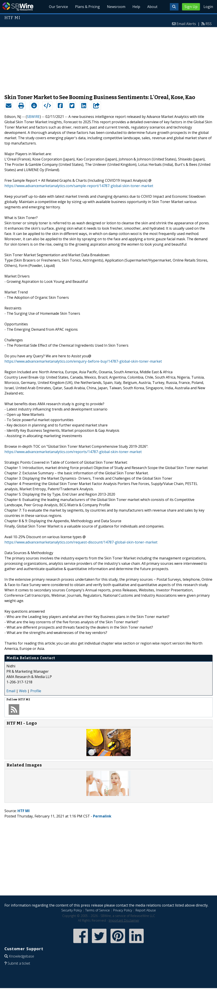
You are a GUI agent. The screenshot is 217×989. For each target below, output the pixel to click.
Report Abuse (146, 910)
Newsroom (116, 6)
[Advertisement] (108, 58)
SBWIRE (33, 116)
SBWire (17, 6)
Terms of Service (97, 910)
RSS (208, 23)
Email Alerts (186, 23)
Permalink (102, 816)
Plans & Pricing (87, 6)
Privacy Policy (122, 910)
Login (208, 6)
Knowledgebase (21, 956)
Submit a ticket (19, 963)
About (152, 6)
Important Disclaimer (124, 920)
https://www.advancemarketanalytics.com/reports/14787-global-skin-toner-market (73, 451)
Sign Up (191, 6)
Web (23, 690)
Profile (35, 690)
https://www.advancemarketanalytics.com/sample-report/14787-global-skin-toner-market (78, 185)
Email (10, 690)
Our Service (58, 6)
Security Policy (71, 910)
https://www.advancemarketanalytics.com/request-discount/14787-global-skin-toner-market (80, 542)
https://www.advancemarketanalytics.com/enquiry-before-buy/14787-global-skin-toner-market (83, 361)
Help (136, 6)
